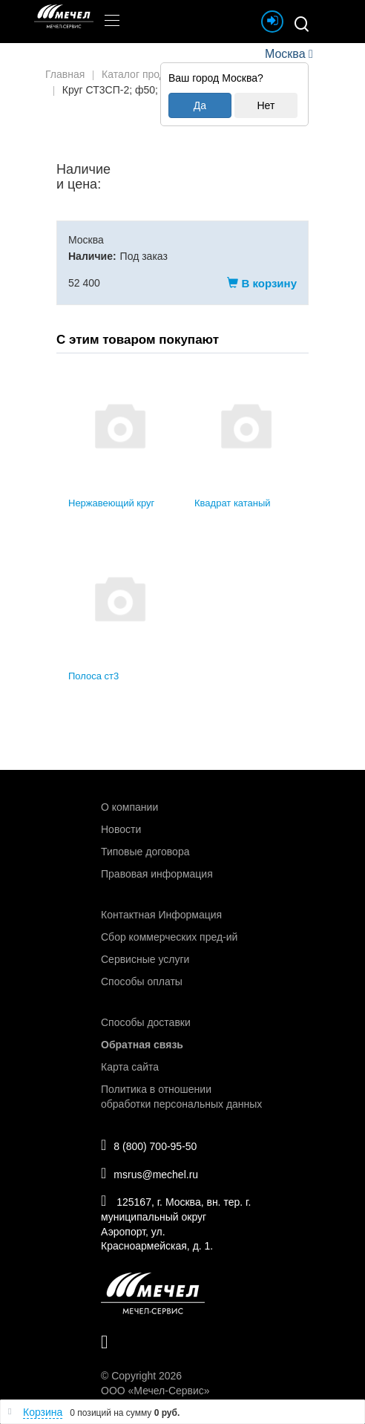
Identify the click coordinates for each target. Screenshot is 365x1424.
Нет (265, 105)
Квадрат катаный (232, 503)
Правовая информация (157, 874)
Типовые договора (145, 852)
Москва (285, 54)
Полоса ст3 (93, 676)
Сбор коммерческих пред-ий (169, 937)
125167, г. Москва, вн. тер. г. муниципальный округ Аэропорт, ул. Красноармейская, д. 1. (176, 1222)
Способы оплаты (141, 981)
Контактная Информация (161, 915)
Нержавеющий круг (111, 503)
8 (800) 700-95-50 (149, 1144)
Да (200, 105)
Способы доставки (146, 1022)
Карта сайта (130, 1067)
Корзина (42, 1412)
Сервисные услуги (145, 959)
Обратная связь (142, 1045)
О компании (129, 807)
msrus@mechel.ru (149, 1173)
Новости (121, 829)
